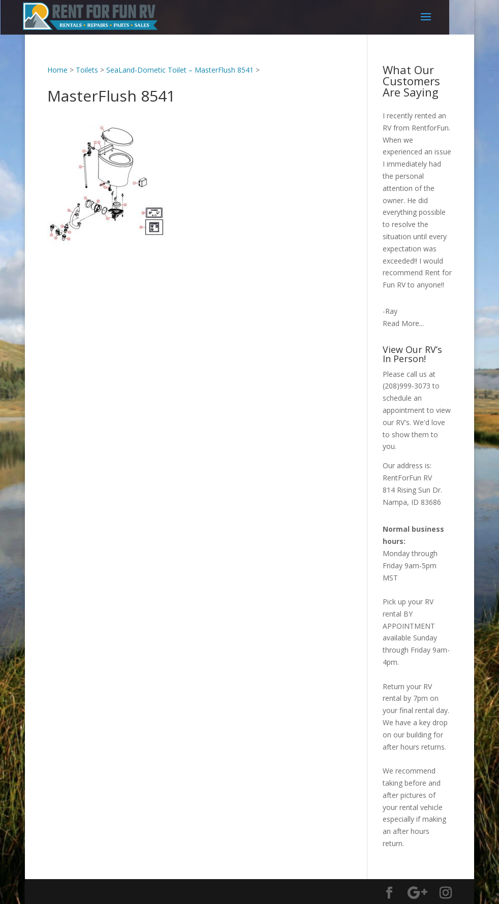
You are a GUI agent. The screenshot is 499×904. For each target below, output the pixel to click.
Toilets (87, 70)
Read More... (403, 323)
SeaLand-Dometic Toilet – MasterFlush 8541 (180, 70)
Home (57, 70)
